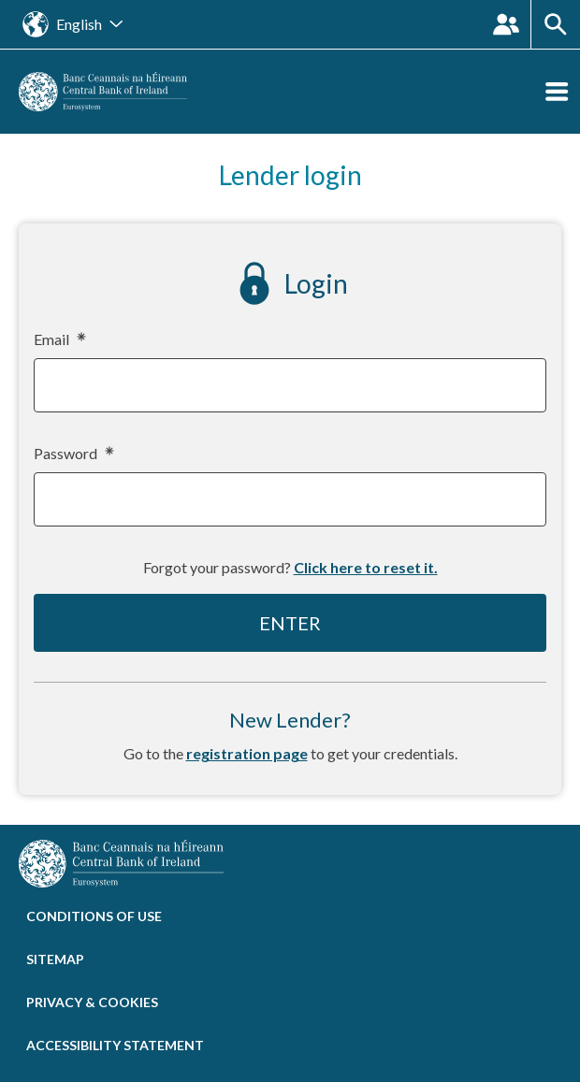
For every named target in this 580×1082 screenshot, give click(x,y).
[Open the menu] (557, 91)
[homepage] (103, 89)
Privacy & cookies (92, 1002)
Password (73, 453)
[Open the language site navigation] (72, 24)
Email (59, 339)
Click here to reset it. (366, 567)
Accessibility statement (115, 1045)
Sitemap (55, 959)
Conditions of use (94, 916)
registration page (247, 753)
